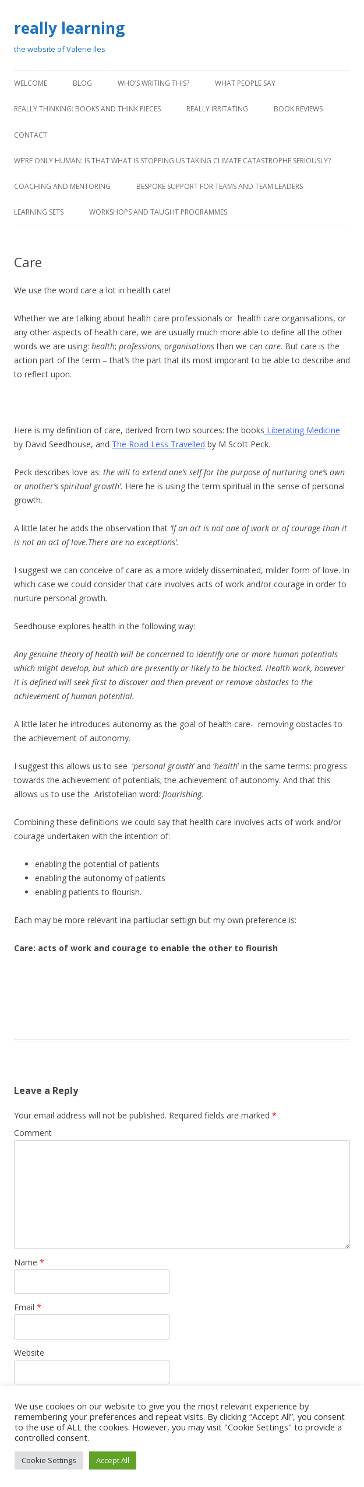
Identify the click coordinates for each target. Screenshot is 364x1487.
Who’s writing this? (153, 83)
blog (82, 83)
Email (27, 1307)
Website (29, 1352)
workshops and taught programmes (158, 212)
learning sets (38, 212)
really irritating (217, 109)
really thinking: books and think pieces (87, 109)
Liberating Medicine (302, 430)
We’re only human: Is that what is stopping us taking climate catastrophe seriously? (172, 161)
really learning (69, 27)
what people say (245, 83)
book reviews (298, 109)
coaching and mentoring (62, 186)
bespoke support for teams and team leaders (219, 186)
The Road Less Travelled (158, 444)
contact (30, 135)
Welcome (30, 83)
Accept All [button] (112, 1460)
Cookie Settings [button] (49, 1460)
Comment (33, 1132)
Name (29, 1262)
